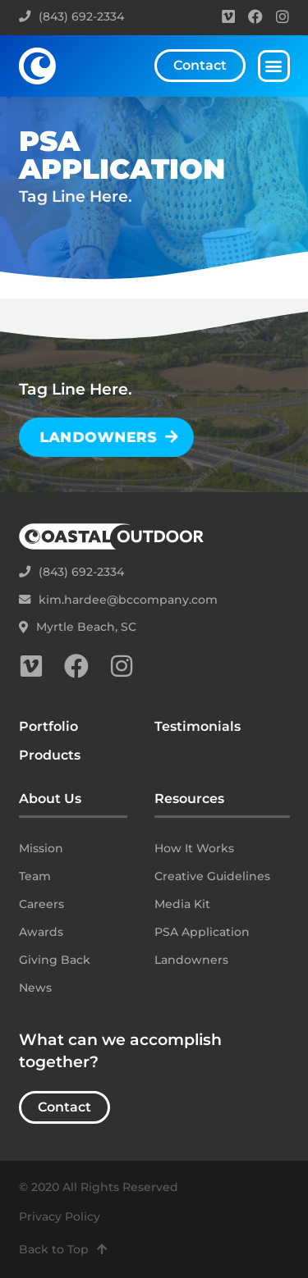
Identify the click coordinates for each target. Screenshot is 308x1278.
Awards (41, 931)
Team (35, 876)
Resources (189, 798)
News (35, 987)
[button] (274, 66)
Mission (41, 848)
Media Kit (182, 904)
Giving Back (54, 959)
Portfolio (48, 726)
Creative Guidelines (212, 876)
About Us (50, 798)
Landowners (191, 959)
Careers (41, 904)
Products (49, 755)
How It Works (194, 848)
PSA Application (202, 931)
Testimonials (197, 726)
